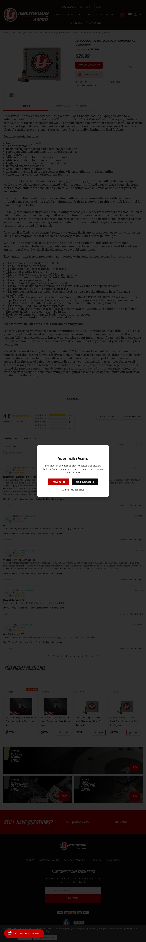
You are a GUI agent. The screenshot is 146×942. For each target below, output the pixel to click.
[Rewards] (24, 933)
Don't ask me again (74, 489)
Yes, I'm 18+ (58, 481)
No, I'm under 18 (85, 481)
